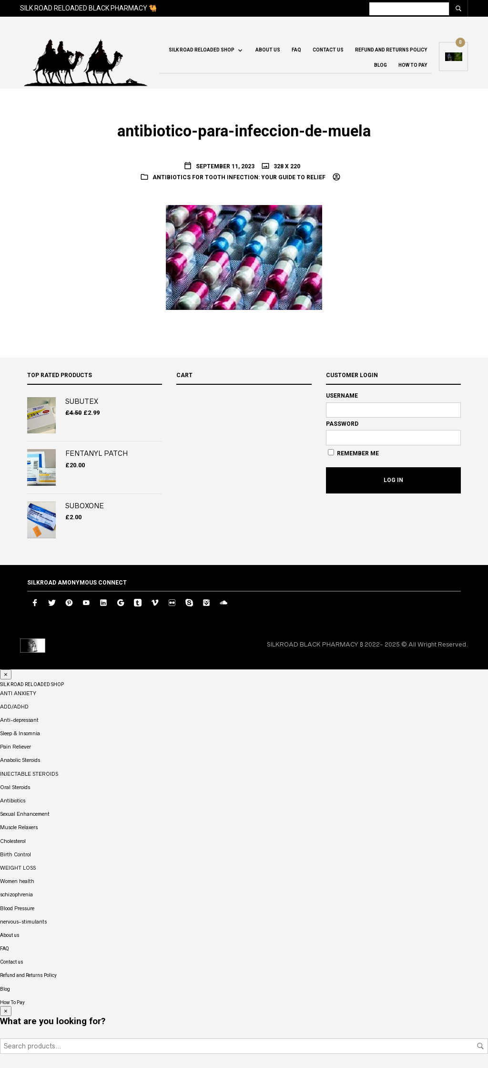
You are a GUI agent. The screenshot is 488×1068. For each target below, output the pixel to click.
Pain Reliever (15, 747)
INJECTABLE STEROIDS (29, 774)
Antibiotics (12, 800)
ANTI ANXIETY (18, 693)
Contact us (328, 49)
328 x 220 (286, 166)
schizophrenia (16, 894)
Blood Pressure (17, 908)
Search (480, 1046)
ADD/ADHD (14, 706)
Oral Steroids (15, 787)
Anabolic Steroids (20, 760)
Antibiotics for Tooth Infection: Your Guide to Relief (238, 177)
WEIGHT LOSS (18, 868)
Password (342, 424)
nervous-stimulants (23, 921)
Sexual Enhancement (25, 814)
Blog (380, 65)
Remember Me (353, 453)
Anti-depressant (19, 720)
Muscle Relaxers (19, 827)
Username (342, 395)
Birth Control (15, 854)
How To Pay (412, 65)
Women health (17, 881)
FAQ (296, 49)
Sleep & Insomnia (20, 733)
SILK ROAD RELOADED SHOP (201, 49)
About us (267, 49)
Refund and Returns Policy (391, 49)
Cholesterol (13, 841)
